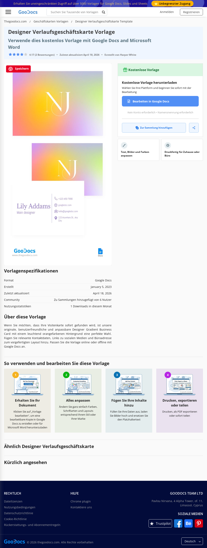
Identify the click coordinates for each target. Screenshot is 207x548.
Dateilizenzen (13, 501)
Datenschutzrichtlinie (18, 513)
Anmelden (167, 12)
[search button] (104, 12)
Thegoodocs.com (15, 21)
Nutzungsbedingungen (19, 507)
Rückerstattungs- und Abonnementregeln (32, 525)
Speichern (18, 68)
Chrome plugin (81, 501)
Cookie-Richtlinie (15, 519)
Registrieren (191, 12)
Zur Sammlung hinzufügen (153, 127)
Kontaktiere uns (81, 507)
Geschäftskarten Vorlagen (51, 21)
